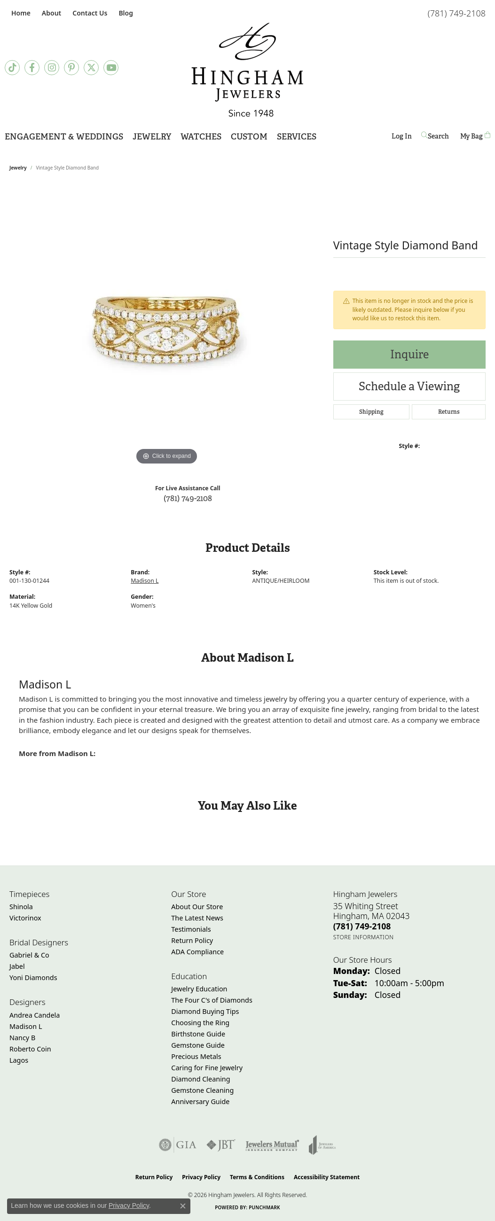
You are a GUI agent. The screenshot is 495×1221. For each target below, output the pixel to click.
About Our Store (197, 906)
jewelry (18, 167)
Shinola (21, 906)
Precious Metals (196, 1056)
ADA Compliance (197, 951)
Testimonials (191, 929)
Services (296, 136)
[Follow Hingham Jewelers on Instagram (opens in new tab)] (51, 67)
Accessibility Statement (327, 1177)
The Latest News (197, 917)
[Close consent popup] (183, 1206)
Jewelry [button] (152, 136)
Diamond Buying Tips (205, 1011)
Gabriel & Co (29, 955)
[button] (50, 13)
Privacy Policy (201, 1177)
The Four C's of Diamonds (211, 1000)
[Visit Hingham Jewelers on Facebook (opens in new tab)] (31, 67)
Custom (249, 136)
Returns (449, 412)
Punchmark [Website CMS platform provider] (264, 1207)
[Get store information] (363, 937)
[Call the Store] (362, 926)
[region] (166, 326)
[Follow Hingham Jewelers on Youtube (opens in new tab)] (110, 67)
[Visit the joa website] (322, 1145)
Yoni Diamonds (33, 977)
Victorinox (25, 917)
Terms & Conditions (257, 1177)
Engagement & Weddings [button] (64, 136)
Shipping (371, 412)
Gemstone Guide (198, 1045)
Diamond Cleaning (200, 1078)
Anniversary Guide (200, 1101)
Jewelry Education (199, 988)
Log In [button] (402, 138)
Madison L (144, 581)
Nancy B (22, 1037)
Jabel (17, 966)
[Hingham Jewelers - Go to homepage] (248, 69)
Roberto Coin (30, 1048)
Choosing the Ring (200, 1022)
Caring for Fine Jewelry (207, 1067)
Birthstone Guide (198, 1033)
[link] (20, 13)
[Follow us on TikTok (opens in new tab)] (12, 67)
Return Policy (192, 940)
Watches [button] (201, 136)
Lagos (18, 1060)
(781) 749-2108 (188, 498)
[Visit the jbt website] (221, 1145)
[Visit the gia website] (177, 1145)
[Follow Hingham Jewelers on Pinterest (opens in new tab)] (71, 67)
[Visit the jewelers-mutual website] (272, 1145)
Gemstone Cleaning (202, 1090)
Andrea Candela (34, 1015)
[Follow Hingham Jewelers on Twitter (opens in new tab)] (91, 67)
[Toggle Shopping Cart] (475, 136)
